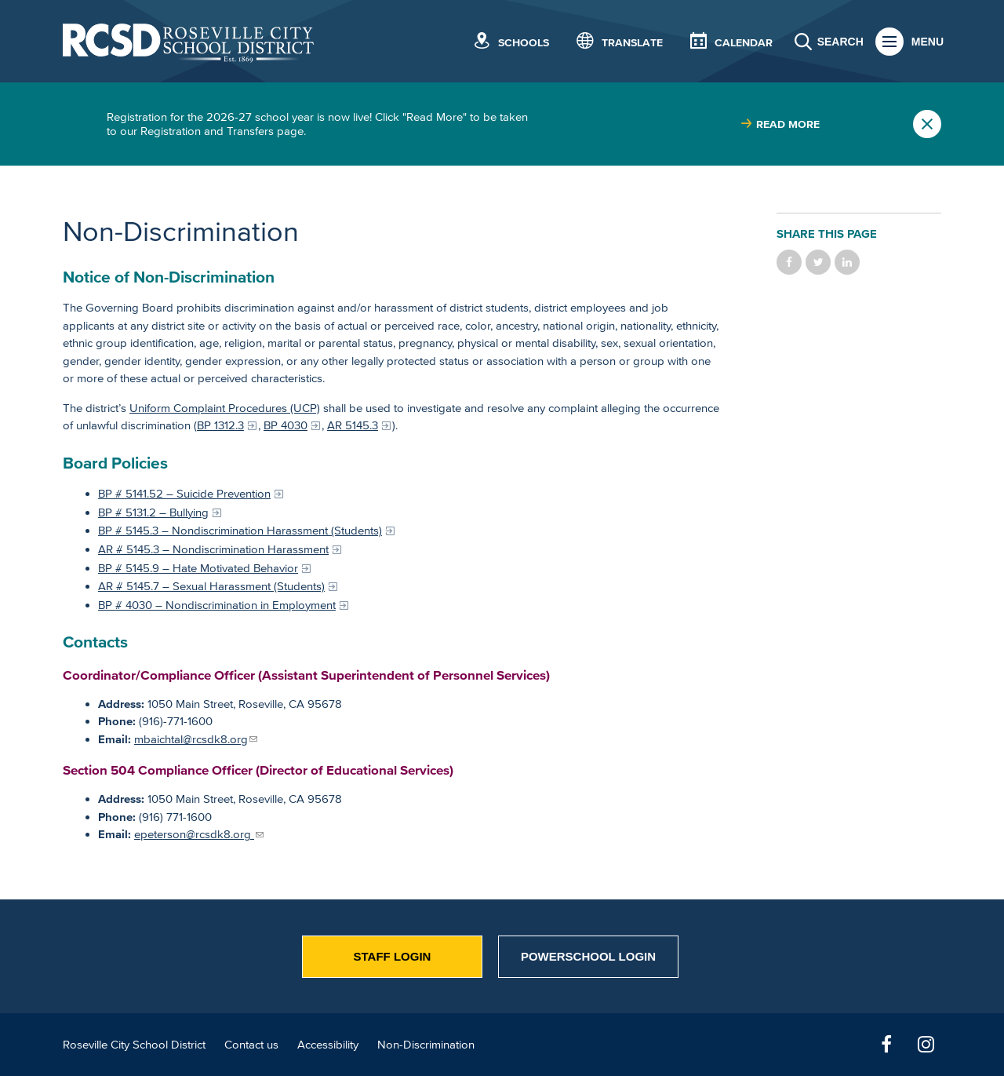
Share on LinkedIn (847, 262)
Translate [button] (632, 43)
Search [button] (840, 41)
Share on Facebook (789, 262)
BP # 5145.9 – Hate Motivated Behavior (198, 567)
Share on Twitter (818, 262)
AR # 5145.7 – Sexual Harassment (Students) (211, 586)
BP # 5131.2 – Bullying (153, 512)
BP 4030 (285, 425)
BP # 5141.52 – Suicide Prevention (184, 493)
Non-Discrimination (426, 1044)
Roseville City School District (134, 1044)
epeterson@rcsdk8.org (194, 834)
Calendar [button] (744, 43)
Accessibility (327, 1044)
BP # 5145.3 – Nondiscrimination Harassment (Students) (240, 530)
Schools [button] (523, 43)
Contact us (251, 1044)
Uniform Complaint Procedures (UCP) (224, 407)
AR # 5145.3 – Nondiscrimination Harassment (213, 549)
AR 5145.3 (352, 425)
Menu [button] (927, 41)
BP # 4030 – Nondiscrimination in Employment (217, 604)
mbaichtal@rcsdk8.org (191, 739)
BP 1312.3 (220, 425)
